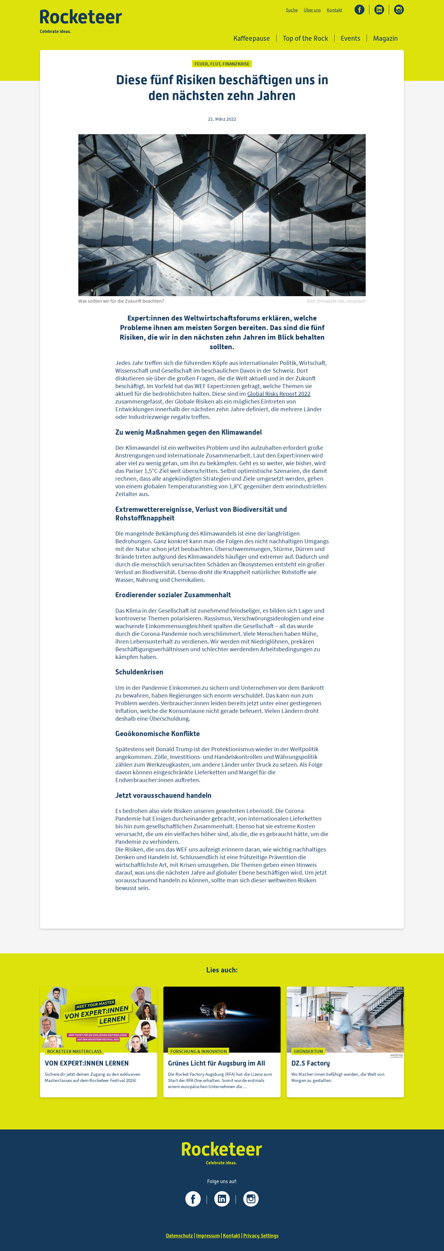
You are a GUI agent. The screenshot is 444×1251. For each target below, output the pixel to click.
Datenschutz (179, 1236)
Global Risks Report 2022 (278, 393)
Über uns (312, 10)
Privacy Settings (260, 1236)
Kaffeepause (251, 38)
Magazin (385, 38)
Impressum (208, 1236)
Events (350, 38)
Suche (292, 10)
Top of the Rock (305, 38)
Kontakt (334, 10)
